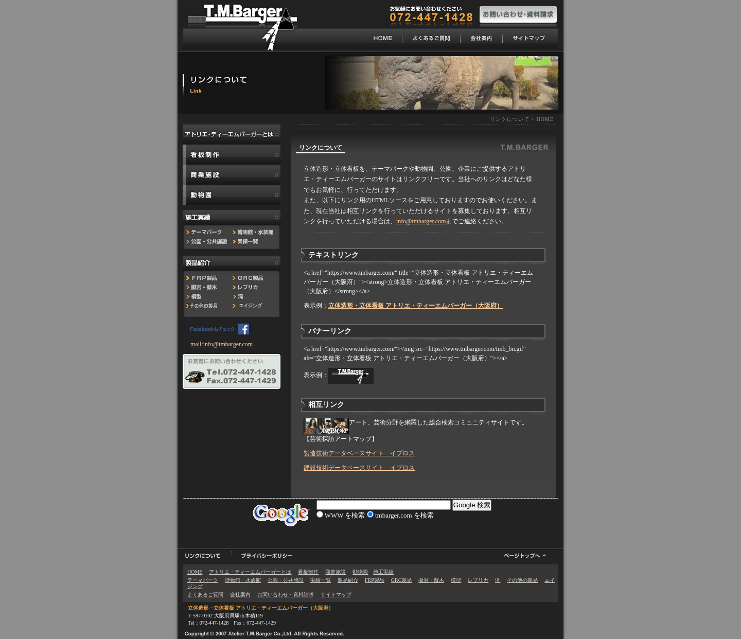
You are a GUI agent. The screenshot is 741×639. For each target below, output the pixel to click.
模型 (456, 580)
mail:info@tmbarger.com (221, 344)
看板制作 (308, 572)
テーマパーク (202, 580)
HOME (545, 119)
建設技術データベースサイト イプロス (359, 467)
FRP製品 (374, 580)
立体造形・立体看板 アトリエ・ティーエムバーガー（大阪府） (260, 608)
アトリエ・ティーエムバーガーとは (250, 572)
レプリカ (478, 580)
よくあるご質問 (205, 594)
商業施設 (335, 572)
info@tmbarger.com (421, 221)
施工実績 (383, 572)
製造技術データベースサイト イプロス (359, 453)
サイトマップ (336, 594)
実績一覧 (320, 580)
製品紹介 (348, 580)
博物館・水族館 (243, 580)
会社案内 (240, 594)
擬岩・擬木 (431, 580)
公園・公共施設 (286, 580)
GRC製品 (401, 580)
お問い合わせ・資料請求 (285, 594)
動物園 (360, 572)
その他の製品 (522, 580)
